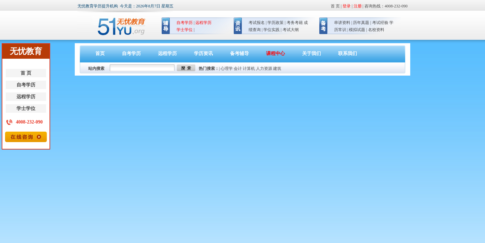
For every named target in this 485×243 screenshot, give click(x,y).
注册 (358, 6)
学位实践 (271, 29)
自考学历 (26, 84)
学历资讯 (203, 53)
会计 (238, 68)
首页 (100, 53)
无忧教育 (118, 27)
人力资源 (264, 68)
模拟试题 (357, 29)
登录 (347, 6)
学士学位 (26, 108)
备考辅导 (239, 53)
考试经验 (380, 22)
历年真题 (361, 22)
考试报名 (257, 22)
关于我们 (311, 53)
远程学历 (26, 96)
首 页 (26, 73)
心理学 (227, 68)
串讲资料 (342, 22)
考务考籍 (295, 22)
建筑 (277, 68)
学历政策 (275, 22)
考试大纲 (291, 29)
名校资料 (376, 29)
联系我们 (347, 53)
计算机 (249, 68)
